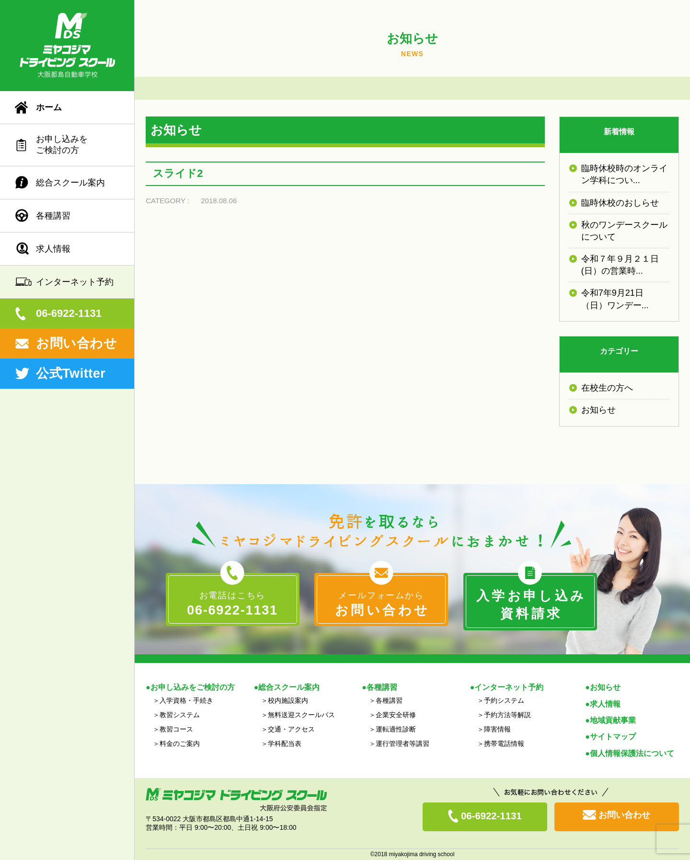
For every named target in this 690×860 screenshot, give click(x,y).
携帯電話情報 (504, 743)
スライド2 (178, 173)
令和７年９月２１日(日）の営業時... (620, 265)
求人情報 (53, 249)
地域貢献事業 (613, 720)
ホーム (49, 107)
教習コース (176, 729)
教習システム (180, 715)
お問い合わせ (76, 343)
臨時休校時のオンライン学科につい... (624, 174)
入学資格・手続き (186, 700)
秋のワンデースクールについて (624, 231)
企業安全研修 (396, 715)
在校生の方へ (607, 388)
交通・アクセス (291, 729)
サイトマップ (613, 736)
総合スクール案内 (70, 182)
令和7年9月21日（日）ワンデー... (615, 299)
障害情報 (497, 729)
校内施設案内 (288, 700)
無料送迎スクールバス (301, 715)
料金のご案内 (180, 743)
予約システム (504, 700)
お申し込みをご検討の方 (62, 144)
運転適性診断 (396, 729)
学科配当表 (284, 743)
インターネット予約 (75, 282)
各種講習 (53, 216)
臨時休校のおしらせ (620, 203)
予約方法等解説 (507, 715)
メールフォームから (381, 605)
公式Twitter (70, 373)
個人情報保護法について (632, 753)
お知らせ (598, 410)
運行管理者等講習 (402, 743)
